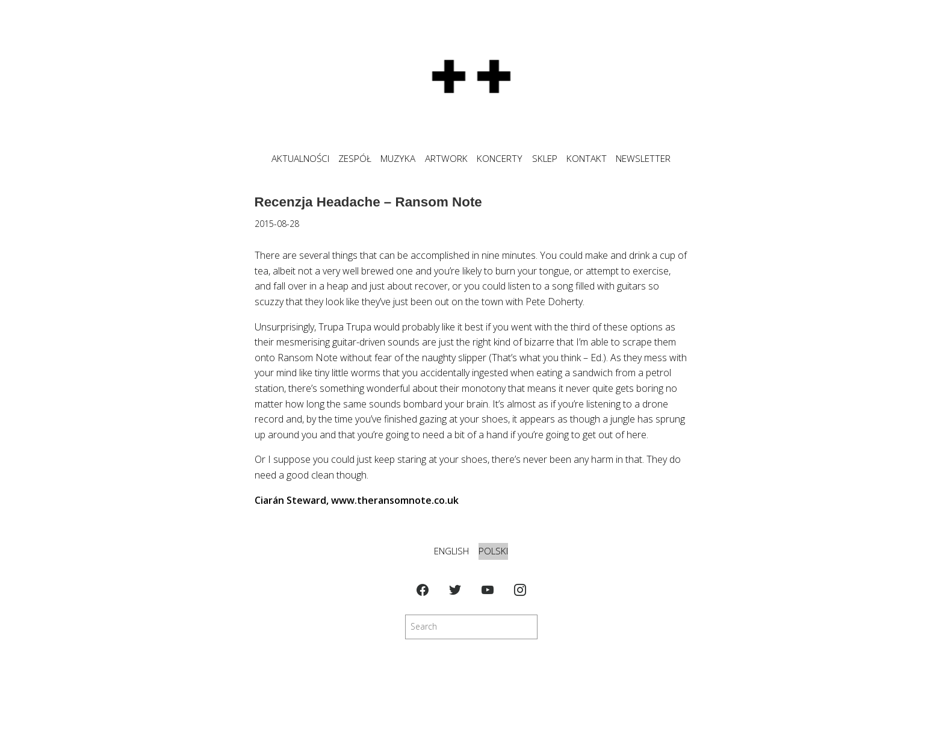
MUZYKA (397, 158)
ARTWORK (446, 158)
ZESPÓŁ (354, 158)
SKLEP (544, 158)
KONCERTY (499, 158)
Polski (493, 551)
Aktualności (300, 158)
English (451, 551)
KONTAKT (586, 158)
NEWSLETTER (643, 158)
